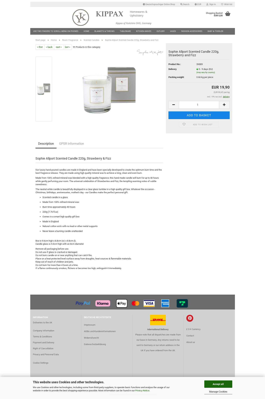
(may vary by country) (205, 72)
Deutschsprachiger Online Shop (159, 4)
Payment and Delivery (43, 342)
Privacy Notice (142, 390)
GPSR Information (71, 143)
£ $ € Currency (193, 329)
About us (190, 342)
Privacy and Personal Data (46, 354)
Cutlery (161, 31)
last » (67, 47)
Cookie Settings (40, 363)
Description (46, 143)
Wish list (226, 4)
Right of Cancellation (43, 348)
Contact (190, 335)
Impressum (89, 325)
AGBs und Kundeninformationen (100, 331)
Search (184, 4)
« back (49, 47)
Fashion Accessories (191, 31)
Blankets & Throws (104, 31)
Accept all (218, 384)
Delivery (172, 69)
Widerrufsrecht (91, 337)
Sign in (211, 4)
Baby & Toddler (215, 31)
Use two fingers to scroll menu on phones (55, 31)
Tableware (125, 31)
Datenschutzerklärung (95, 344)
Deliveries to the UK (42, 322)
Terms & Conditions (42, 336)
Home (86, 31)
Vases (173, 31)
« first (40, 47)
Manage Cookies (218, 391)
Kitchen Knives (143, 31)
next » (59, 47)
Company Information (43, 330)
